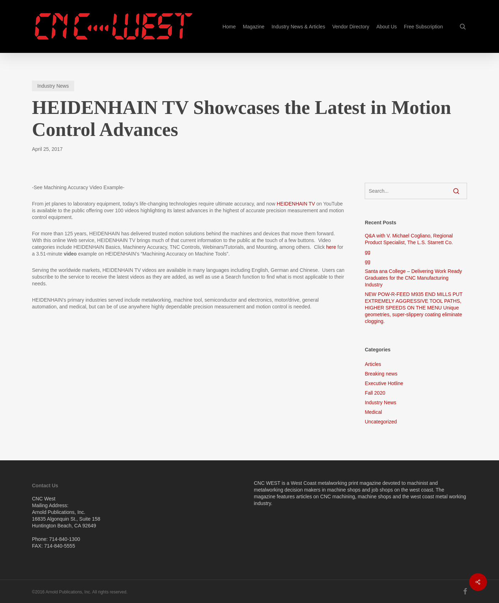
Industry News (53, 86)
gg (367, 252)
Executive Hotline (384, 383)
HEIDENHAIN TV (296, 204)
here (331, 247)
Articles (373, 364)
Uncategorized (381, 421)
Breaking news (381, 374)
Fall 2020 (375, 393)
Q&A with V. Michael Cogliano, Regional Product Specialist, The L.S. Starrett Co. (409, 239)
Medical (373, 412)
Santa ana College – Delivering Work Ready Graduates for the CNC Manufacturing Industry (413, 277)
